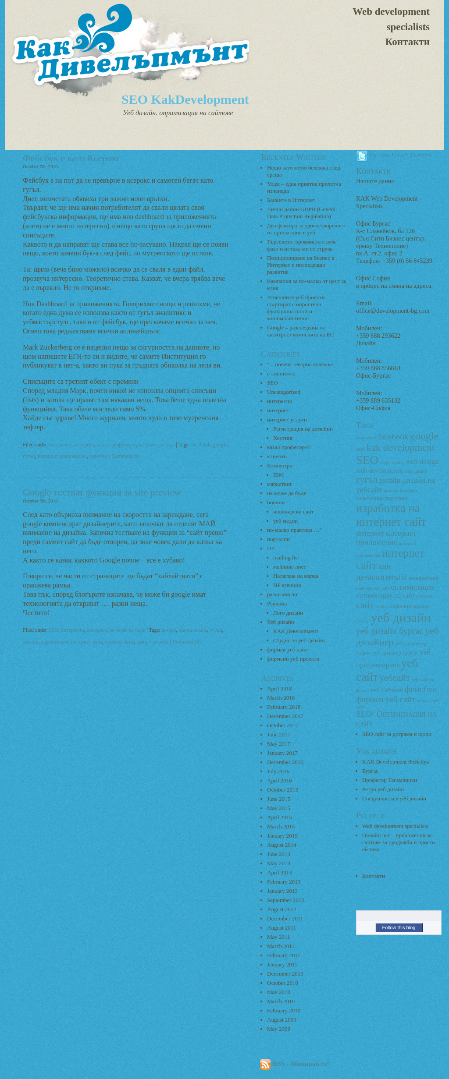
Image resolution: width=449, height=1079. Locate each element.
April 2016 (279, 780)
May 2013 (278, 863)
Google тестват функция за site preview (102, 492)
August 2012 (281, 909)
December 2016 (285, 762)
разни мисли (282, 594)
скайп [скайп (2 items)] (381, 606)
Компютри (279, 465)
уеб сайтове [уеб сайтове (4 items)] (386, 689)
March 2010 (281, 1001)
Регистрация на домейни (303, 428)
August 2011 (281, 927)
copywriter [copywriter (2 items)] (366, 437)
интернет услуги (287, 419)
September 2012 (285, 900)
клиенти (277, 456)
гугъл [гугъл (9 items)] (367, 479)
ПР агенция (287, 585)
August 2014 (281, 845)
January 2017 (282, 753)
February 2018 (283, 707)
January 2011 (282, 964)
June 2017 (278, 734)
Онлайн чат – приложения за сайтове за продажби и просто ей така (398, 842)
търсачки (159, 642)
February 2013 (283, 881)
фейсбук (98, 456)
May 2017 (278, 743)
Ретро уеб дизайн (383, 789)
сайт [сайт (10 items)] (365, 604)
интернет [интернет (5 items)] (370, 533)
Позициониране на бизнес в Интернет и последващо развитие (300, 265)
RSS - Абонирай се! (294, 1063)
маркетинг (279, 484)
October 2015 (282, 789)
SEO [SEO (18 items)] (367, 460)
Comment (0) (126, 456)
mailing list (286, 557)
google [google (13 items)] (424, 436)
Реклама (277, 603)
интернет (84, 445)
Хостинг (283, 438)
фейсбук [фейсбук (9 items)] (420, 689)
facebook (200, 445)
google (220, 445)
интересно (59, 445)
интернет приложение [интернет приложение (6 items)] (386, 538)
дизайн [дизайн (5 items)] (390, 480)
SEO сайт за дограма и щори (396, 734)
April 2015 (279, 817)
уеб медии (285, 520)
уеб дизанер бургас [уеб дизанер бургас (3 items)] (395, 652)
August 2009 (281, 1019)
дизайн (30, 642)
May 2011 (278, 937)
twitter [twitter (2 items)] (398, 462)
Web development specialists (391, 19)
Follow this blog (399, 927)
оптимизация (119, 642)
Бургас (370, 771)
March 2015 (281, 826)
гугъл (29, 456)
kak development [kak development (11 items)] (400, 447)
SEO (53, 630)
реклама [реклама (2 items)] (424, 596)
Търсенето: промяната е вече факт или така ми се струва (301, 245)
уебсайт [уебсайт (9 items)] (394, 677)
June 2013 (278, 854)
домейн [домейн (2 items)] (391, 490)
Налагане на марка (295, 576)
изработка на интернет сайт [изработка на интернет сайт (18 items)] (391, 515)
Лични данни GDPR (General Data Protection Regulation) (302, 212)
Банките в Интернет (291, 200)
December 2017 (285, 716)
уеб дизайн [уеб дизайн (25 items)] (401, 618)
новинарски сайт (293, 511)
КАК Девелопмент (295, 631)
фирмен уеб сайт (287, 649)
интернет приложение (62, 456)
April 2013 (279, 872)
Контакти (407, 41)
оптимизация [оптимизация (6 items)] (413, 587)
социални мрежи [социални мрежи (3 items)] (408, 606)
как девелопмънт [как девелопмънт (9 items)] (381, 571)
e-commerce (281, 373)
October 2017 (282, 725)
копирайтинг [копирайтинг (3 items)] (424, 578)
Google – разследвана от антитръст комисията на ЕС (300, 331)
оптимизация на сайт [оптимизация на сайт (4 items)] (385, 595)
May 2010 (278, 992)
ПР (270, 548)
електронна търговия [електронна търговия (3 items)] (381, 498)
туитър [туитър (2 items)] (363, 620)
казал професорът (116, 445)
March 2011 (281, 946)
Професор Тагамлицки (389, 780)
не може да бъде (157, 445)
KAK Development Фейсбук (395, 761)
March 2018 (281, 697)
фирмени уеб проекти (293, 658)
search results (192, 630)
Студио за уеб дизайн (299, 640)
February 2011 (283, 955)
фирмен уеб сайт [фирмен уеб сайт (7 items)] (385, 699)
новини (276, 502)
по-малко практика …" (294, 530)
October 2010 (282, 983)
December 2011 (285, 918)
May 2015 (278, 808)
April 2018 (279, 688)
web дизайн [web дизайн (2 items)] (415, 471)
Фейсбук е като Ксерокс (72, 157)
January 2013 (282, 891)
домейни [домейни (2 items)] (408, 490)
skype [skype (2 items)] (385, 462)
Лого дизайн (288, 612)
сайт (141, 642)
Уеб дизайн (280, 622)
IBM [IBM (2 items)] (360, 449)
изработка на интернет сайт (71, 642)
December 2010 (285, 973)
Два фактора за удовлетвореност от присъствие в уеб (306, 229)
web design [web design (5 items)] (422, 461)
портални (278, 539)
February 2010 (283, 1010)
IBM (278, 474)
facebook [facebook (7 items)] (393, 436)
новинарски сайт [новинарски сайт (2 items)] (372, 588)
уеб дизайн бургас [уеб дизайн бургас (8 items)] (390, 631)
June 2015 (278, 799)
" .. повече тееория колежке (300, 364)
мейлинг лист (289, 566)
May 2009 (278, 1029)
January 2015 (282, 835)
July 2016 (278, 771)
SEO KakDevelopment (185, 99)
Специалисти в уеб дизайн (394, 798)
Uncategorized (283, 392)
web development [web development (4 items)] (379, 470)
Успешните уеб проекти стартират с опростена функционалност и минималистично (295, 308)
